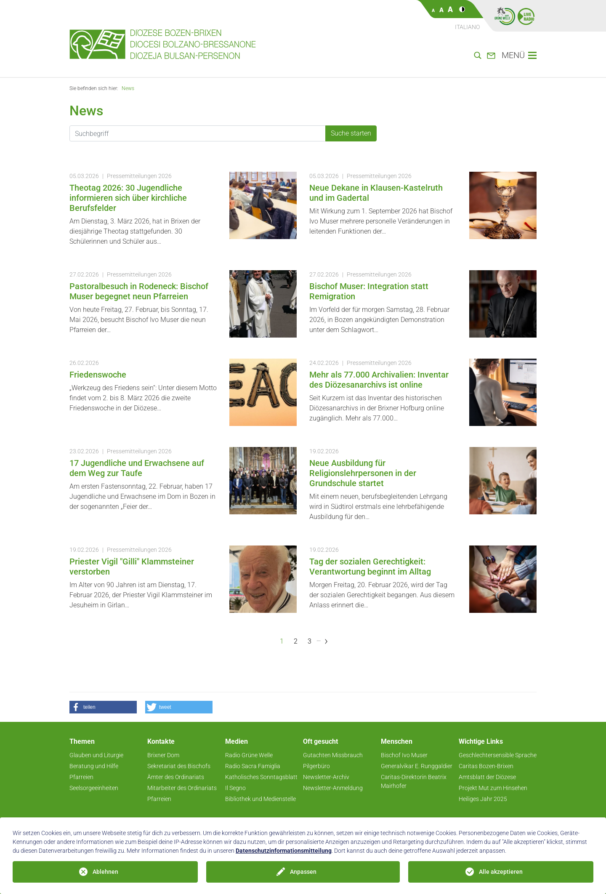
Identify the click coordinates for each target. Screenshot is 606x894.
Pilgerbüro (316, 766)
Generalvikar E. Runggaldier (416, 766)
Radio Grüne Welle (249, 755)
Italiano (467, 27)
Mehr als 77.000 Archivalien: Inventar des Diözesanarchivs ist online (379, 380)
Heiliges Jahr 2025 (483, 799)
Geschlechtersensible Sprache (498, 755)
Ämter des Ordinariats (175, 777)
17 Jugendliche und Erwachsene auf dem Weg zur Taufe (136, 468)
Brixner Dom (163, 755)
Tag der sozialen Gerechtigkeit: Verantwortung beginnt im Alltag (370, 566)
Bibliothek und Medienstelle (260, 799)
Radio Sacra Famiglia (252, 766)
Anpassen (303, 871)
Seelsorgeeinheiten (93, 788)
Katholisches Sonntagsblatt (261, 777)
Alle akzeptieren (501, 871)
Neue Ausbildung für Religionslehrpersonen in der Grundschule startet (362, 473)
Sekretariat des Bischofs (178, 766)
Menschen (396, 741)
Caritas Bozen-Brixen (486, 766)
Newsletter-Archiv (326, 777)
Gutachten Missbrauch (333, 755)
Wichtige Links (481, 741)
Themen (82, 741)
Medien (236, 741)
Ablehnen (105, 871)
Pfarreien (81, 777)
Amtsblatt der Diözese (487, 777)
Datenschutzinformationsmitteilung (284, 850)
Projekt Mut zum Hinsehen (493, 788)
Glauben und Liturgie (96, 755)
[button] (103, 707)
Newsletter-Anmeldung (333, 788)
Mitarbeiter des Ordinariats (182, 788)
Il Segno (235, 788)
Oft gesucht (320, 741)
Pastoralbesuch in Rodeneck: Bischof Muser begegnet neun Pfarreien (138, 291)
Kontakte (161, 741)
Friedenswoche (97, 375)
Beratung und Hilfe (93, 766)
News (128, 88)
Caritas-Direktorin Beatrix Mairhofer (414, 781)
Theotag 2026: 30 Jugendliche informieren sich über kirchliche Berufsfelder (128, 198)
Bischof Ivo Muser (404, 755)
